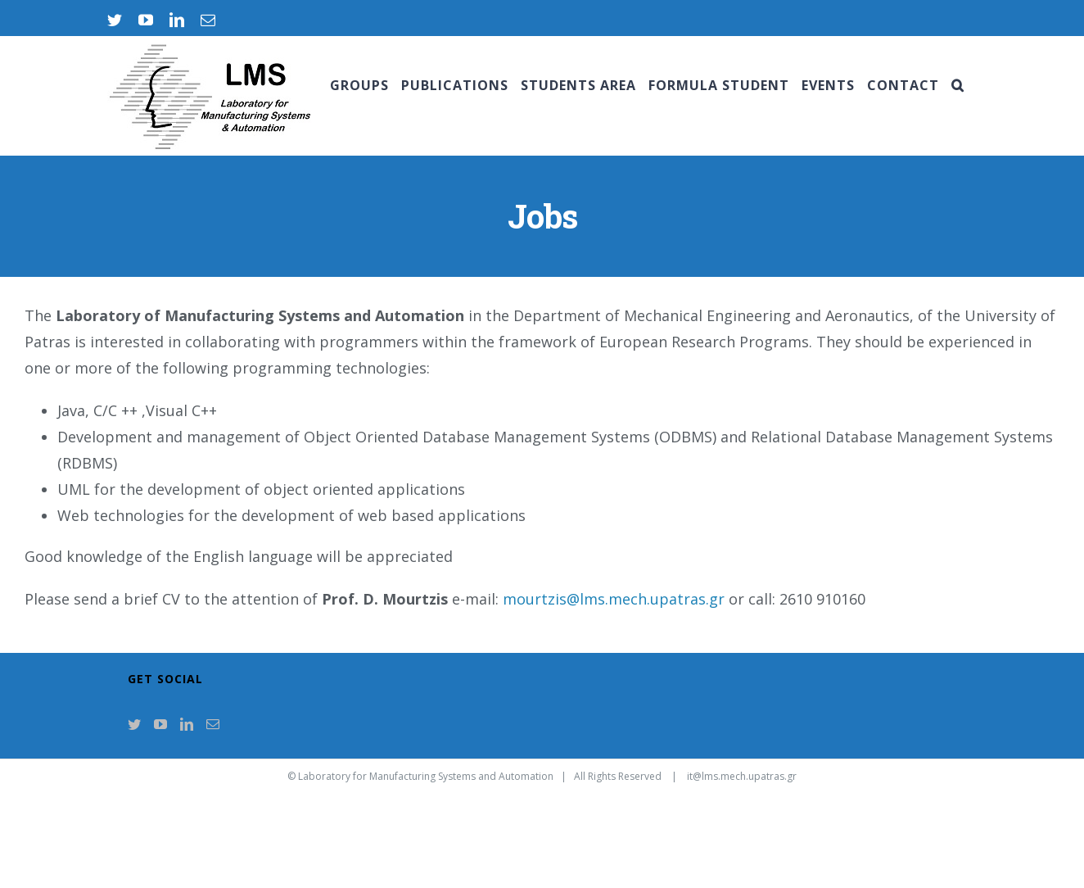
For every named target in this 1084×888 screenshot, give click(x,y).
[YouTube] (160, 724)
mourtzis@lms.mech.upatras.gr (614, 599)
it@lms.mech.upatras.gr (742, 776)
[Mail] (212, 724)
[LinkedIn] (186, 724)
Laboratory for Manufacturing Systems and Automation (425, 776)
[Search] (957, 85)
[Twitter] (134, 724)
